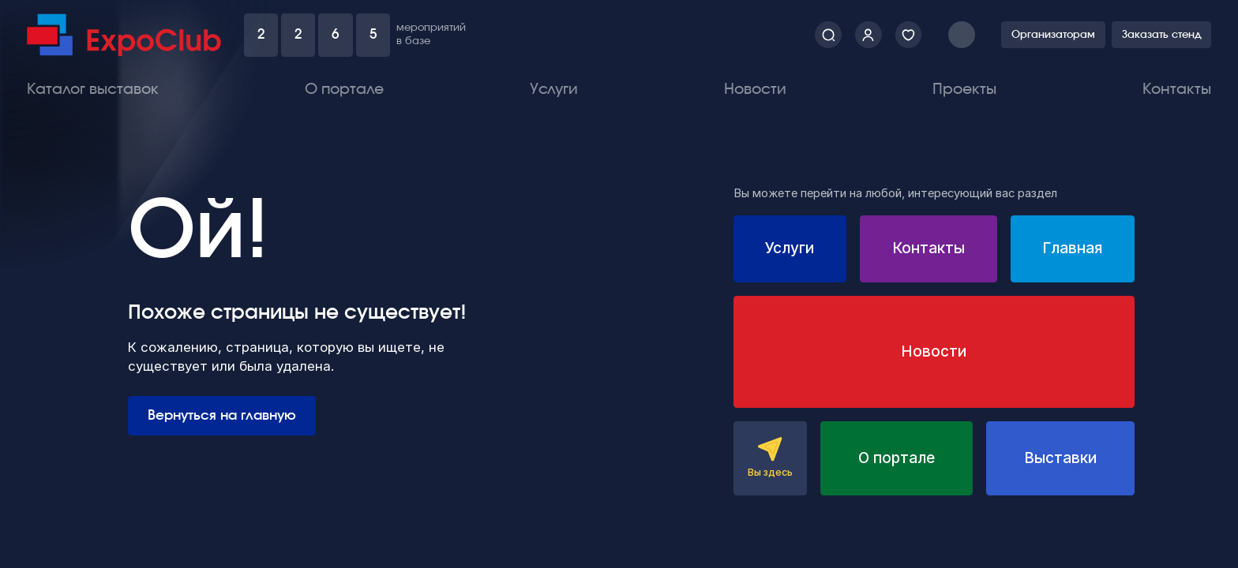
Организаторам (1053, 35)
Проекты (964, 89)
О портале (344, 89)
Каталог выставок (93, 89)
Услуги (554, 89)
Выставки (1060, 458)
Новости (755, 89)
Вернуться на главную (222, 415)
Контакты (1176, 89)
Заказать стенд (1162, 35)
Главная (1072, 248)
